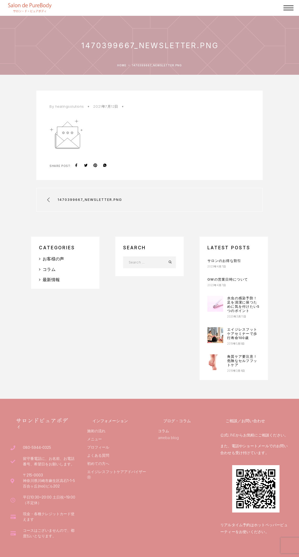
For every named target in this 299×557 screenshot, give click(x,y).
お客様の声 (53, 258)
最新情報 (51, 279)
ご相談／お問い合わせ (245, 420)
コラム (49, 269)
